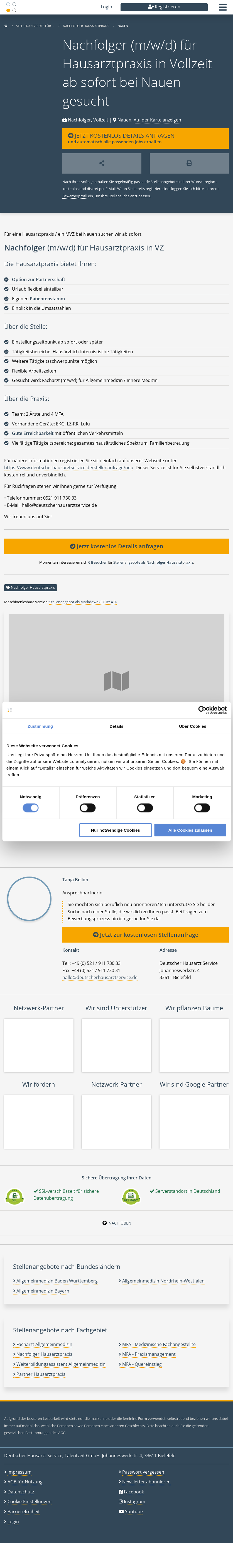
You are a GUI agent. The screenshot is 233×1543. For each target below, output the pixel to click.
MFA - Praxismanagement (147, 1354)
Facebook (134, 1492)
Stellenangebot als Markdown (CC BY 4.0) (83, 601)
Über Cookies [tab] (192, 726)
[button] (223, 9)
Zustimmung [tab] (40, 726)
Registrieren (164, 7)
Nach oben (120, 1223)
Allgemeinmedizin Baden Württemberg (55, 1281)
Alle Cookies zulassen (190, 830)
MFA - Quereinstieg (140, 1364)
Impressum (19, 1472)
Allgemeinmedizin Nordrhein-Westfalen (162, 1281)
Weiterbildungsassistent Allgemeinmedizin (59, 1364)
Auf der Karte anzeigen (157, 120)
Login (106, 7)
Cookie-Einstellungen (29, 1501)
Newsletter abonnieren (146, 1482)
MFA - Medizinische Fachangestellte (157, 1344)
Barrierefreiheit (24, 1511)
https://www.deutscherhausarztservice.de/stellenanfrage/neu (68, 467)
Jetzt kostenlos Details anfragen (116, 546)
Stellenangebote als (153, 562)
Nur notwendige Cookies (115, 830)
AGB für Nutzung (25, 1482)
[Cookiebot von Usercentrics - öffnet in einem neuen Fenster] (202, 710)
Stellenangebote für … (35, 26)
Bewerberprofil (74, 195)
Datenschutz (21, 1492)
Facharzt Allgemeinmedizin (42, 1344)
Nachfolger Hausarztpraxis (86, 26)
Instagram (134, 1501)
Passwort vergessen (143, 1472)
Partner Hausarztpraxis (39, 1374)
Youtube (134, 1511)
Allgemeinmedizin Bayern (41, 1291)
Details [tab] (117, 726)
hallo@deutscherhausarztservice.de (100, 977)
